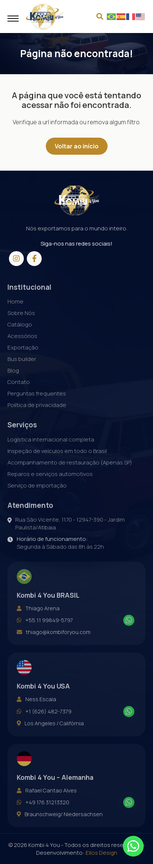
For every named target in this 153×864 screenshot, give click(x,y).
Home (15, 310)
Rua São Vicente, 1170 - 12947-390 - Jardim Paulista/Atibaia (66, 532)
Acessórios (22, 344)
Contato (18, 390)
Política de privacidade (36, 413)
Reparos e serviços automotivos (50, 482)
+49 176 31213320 (43, 811)
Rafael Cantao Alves (47, 799)
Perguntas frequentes (36, 402)
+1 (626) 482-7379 (44, 720)
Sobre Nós (21, 321)
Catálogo (19, 333)
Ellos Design (101, 853)
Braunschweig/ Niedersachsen (60, 823)
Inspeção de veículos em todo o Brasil (57, 459)
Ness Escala (36, 708)
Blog (13, 379)
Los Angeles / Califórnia (50, 732)
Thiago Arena (38, 617)
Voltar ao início (77, 146)
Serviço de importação (37, 494)
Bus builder (21, 367)
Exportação (22, 356)
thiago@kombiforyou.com (53, 640)
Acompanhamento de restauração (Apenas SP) (69, 471)
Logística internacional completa (50, 448)
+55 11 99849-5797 (45, 629)
